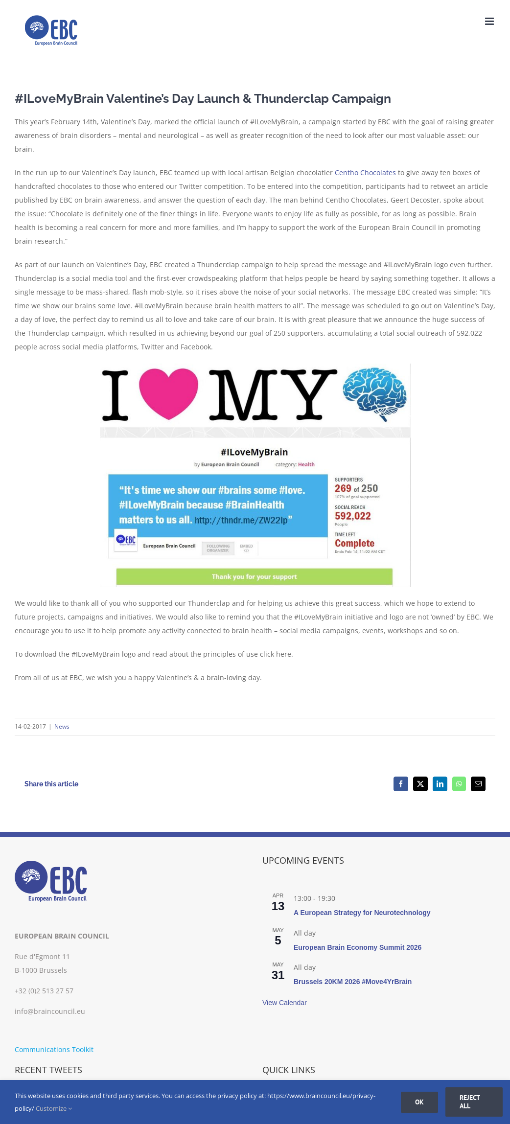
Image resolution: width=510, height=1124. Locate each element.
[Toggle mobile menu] (490, 21)
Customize (54, 1108)
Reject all (470, 1101)
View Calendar (284, 1003)
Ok (419, 1102)
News (62, 726)
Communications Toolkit (54, 1049)
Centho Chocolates (365, 172)
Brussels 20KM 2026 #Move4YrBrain (353, 982)
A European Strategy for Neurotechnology (362, 913)
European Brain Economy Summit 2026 (357, 947)
